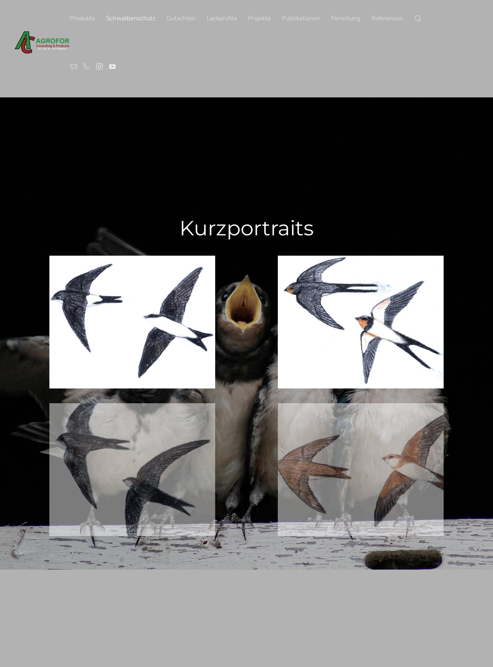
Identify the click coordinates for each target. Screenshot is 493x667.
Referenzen (387, 18)
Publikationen (301, 18)
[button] (418, 18)
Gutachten (181, 18)
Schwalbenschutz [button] (130, 18)
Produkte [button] (82, 18)
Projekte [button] (259, 18)
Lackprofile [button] (222, 18)
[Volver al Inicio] (42, 42)
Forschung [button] (345, 18)
